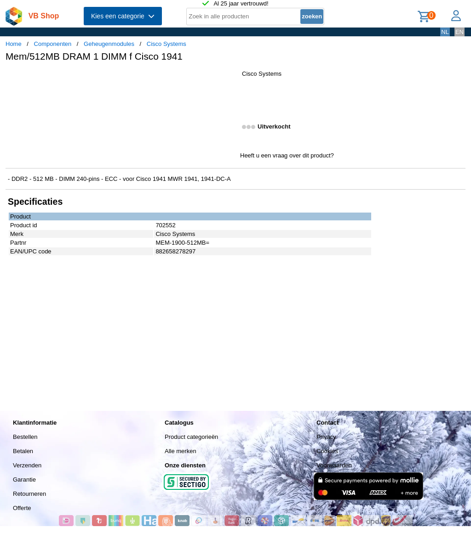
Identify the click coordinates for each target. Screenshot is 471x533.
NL (445, 31)
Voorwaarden (334, 465)
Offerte (22, 508)
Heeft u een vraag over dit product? (287, 155)
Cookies (327, 451)
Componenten (53, 43)
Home (14, 43)
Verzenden (27, 465)
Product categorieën (191, 436)
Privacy (326, 436)
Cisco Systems (166, 43)
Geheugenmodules (109, 43)
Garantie (24, 479)
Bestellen (25, 436)
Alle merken (180, 451)
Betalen (23, 451)
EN (459, 31)
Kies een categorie (123, 16)
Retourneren (29, 493)
